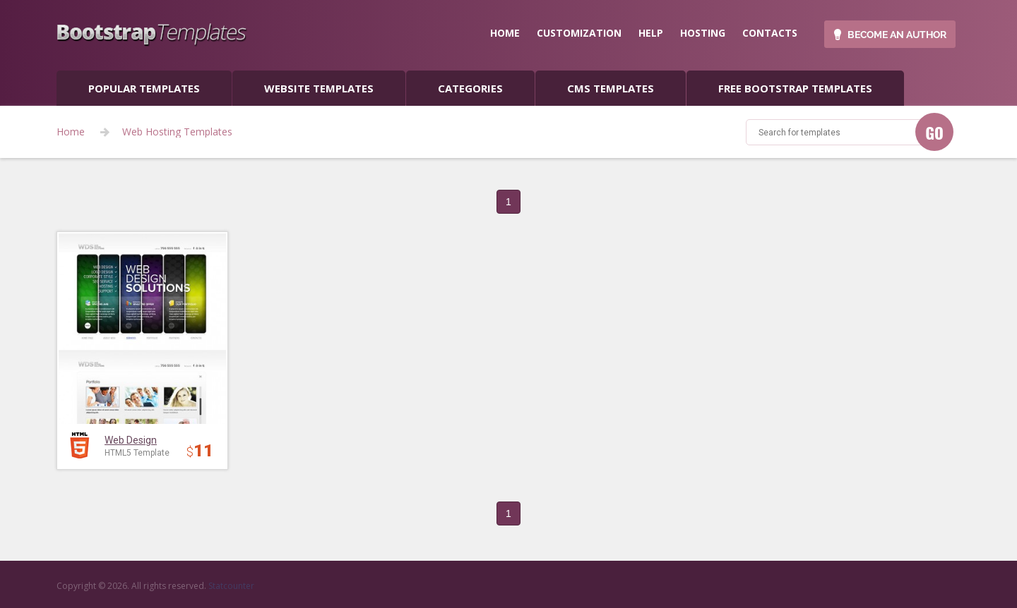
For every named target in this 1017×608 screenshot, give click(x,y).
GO (934, 132)
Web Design (131, 440)
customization (579, 32)
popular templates (144, 88)
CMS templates (610, 88)
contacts (769, 32)
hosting (702, 32)
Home (70, 132)
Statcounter (231, 586)
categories (470, 88)
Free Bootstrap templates (795, 88)
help (650, 32)
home (505, 32)
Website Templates (319, 88)
